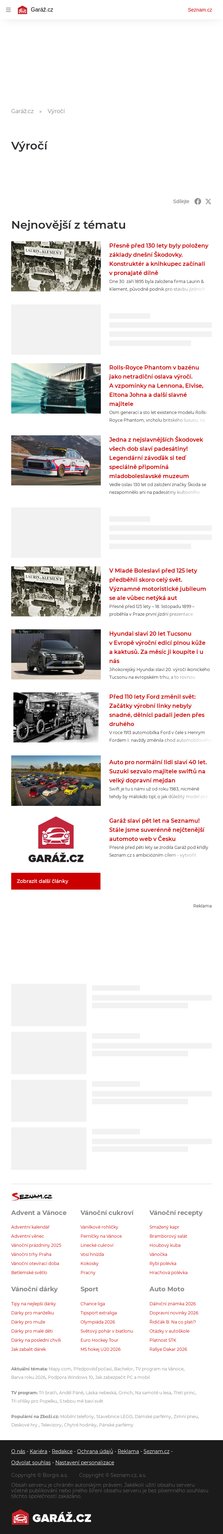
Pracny (88, 1272)
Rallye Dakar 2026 (168, 1349)
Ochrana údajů (95, 1451)
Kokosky (90, 1263)
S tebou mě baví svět (81, 1401)
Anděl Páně (71, 1392)
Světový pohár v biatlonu (107, 1331)
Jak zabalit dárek (28, 1349)
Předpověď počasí (93, 1368)
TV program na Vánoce (159, 1368)
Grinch (126, 1392)
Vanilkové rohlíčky (99, 1227)
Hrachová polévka (168, 1272)
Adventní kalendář (30, 1227)
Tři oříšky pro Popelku (34, 1401)
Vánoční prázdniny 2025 (36, 1245)
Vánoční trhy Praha (31, 1254)
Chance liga (93, 1303)
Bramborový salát (168, 1236)
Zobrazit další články (42, 881)
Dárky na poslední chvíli (36, 1340)
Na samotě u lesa (153, 1392)
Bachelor (123, 1368)
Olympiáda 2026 (98, 1322)
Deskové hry (25, 1425)
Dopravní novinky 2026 (173, 1312)
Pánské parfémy (116, 1425)
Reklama (128, 1451)
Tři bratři (48, 1392)
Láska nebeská (101, 1392)
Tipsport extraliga (99, 1312)
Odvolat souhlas (31, 1462)
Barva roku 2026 (28, 1377)
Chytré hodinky (80, 1425)
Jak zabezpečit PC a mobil (122, 1377)
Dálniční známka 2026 (172, 1303)
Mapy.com (60, 1368)
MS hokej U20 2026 (100, 1349)
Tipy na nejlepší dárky (33, 1303)
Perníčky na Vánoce (101, 1236)
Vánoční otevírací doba (35, 1263)
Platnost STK (162, 1340)
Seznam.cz (200, 10)
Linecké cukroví (97, 1245)
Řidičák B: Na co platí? (172, 1322)
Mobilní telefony (77, 1416)
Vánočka (158, 1254)
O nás (18, 1451)
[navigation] (8, 9)
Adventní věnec (27, 1236)
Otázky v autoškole (169, 1331)
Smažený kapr (164, 1227)
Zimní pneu (186, 1416)
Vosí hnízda (92, 1254)
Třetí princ (184, 1392)
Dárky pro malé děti (32, 1331)
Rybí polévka (162, 1263)
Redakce (62, 1451)
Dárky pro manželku (32, 1312)
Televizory (51, 1425)
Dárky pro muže (28, 1322)
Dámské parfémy (153, 1416)
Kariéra (38, 1451)
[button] (56, 266)
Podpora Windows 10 (70, 1377)
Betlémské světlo (29, 1272)
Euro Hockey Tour (99, 1340)
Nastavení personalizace (84, 1462)
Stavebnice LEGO (114, 1416)
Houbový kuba (165, 1245)
